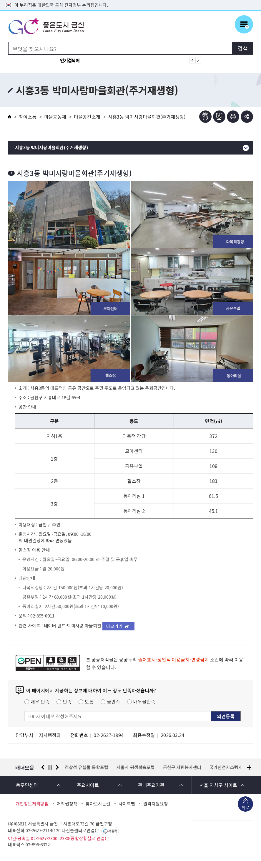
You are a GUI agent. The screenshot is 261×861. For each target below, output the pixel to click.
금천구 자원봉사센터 (182, 767)
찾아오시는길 (98, 803)
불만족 (113, 701)
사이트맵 (127, 803)
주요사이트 (88, 784)
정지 (50, 767)
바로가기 (114, 626)
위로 (245, 808)
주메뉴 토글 (244, 24)
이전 (42, 767)
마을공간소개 (87, 116)
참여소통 (27, 116)
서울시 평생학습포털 (136, 767)
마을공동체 (55, 116)
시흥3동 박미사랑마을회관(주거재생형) (51, 147)
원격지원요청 (155, 803)
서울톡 (112, 831)
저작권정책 (67, 803)
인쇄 (233, 116)
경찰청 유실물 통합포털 (86, 767)
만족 (67, 701)
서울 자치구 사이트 (218, 784)
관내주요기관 (151, 784)
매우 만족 (40, 701)
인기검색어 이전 (192, 60)
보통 (89, 701)
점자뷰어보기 (205, 116)
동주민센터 (27, 784)
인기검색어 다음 (198, 60)
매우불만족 (144, 701)
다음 (57, 767)
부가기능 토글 (247, 116)
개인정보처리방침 (32, 803)
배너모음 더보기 (249, 767)
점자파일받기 (219, 116)
